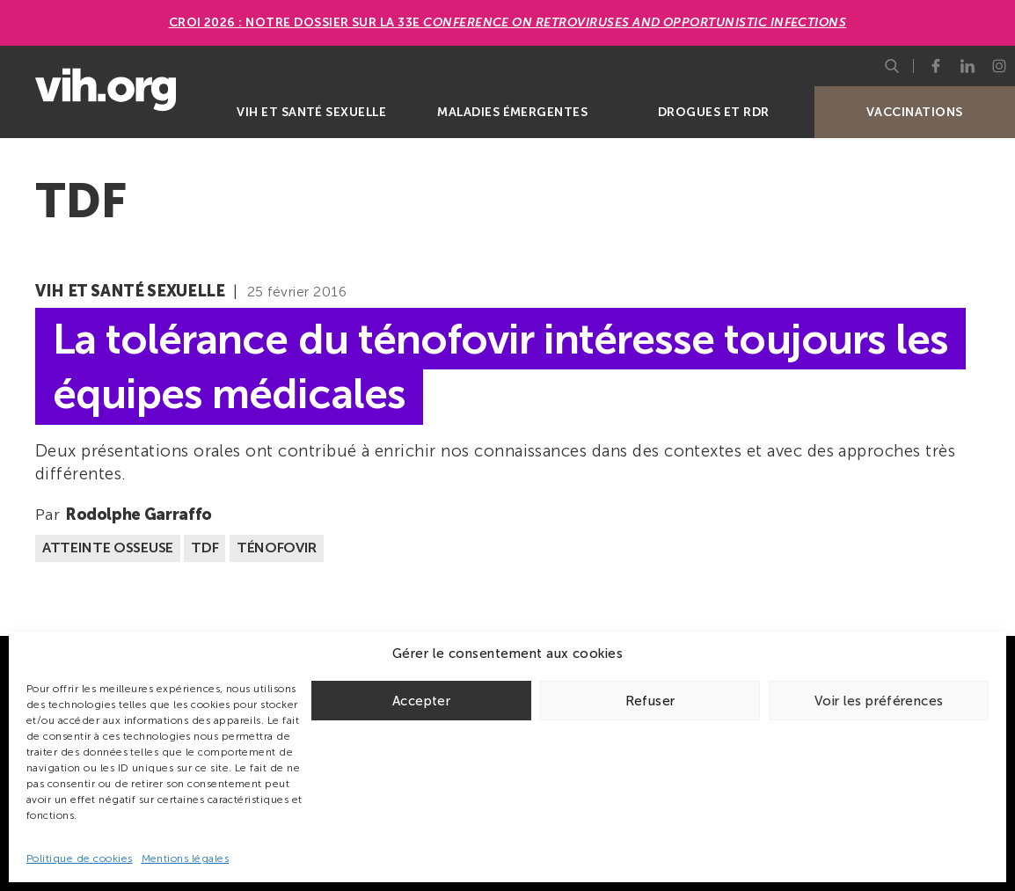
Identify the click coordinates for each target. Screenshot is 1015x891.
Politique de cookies (79, 858)
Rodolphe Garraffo (138, 514)
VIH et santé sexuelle (311, 112)
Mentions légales (186, 858)
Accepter (421, 701)
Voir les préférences (879, 701)
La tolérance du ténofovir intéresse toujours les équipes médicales (500, 366)
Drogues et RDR (714, 112)
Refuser (650, 701)
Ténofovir (277, 547)
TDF (204, 547)
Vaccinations (914, 112)
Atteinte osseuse (107, 547)
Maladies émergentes (512, 112)
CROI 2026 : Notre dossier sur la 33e (508, 22)
